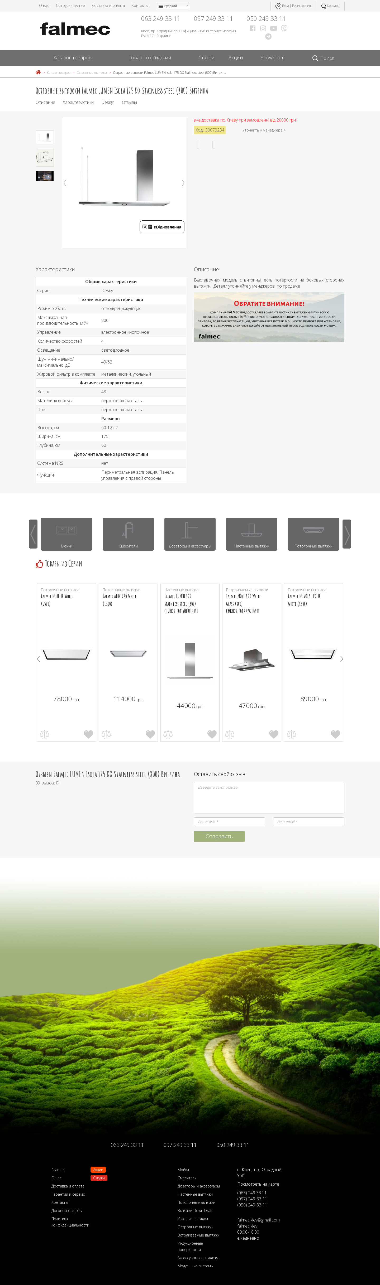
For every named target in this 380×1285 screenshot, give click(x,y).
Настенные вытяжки (195, 1194)
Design (107, 102)
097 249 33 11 (213, 18)
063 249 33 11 (160, 18)
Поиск (323, 58)
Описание (45, 102)
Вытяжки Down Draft (195, 1210)
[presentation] (33, 534)
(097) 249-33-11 (252, 1199)
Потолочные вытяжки (196, 1202)
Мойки (183, 1169)
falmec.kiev (247, 1226)
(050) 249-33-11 (252, 1205)
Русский (168, 6)
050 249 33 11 (266, 18)
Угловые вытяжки (193, 1218)
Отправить (219, 836)
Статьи (206, 57)
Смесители (187, 1177)
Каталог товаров (72, 57)
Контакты (140, 5)
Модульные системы (195, 1265)
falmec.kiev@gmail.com (258, 1220)
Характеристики (78, 102)
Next (183, 183)
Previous (65, 183)
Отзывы (129, 102)
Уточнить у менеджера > (264, 130)
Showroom (272, 57)
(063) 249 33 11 (252, 1193)
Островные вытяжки (92, 72)
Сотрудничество (70, 5)
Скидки (99, 1177)
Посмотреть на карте (258, 1184)
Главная (58, 1169)
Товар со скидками (150, 57)
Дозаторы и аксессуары (199, 1186)
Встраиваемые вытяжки (199, 1235)
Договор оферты (66, 1210)
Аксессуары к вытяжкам (198, 1257)
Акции (236, 57)
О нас (44, 5)
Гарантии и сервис (68, 1194)
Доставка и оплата (108, 5)
